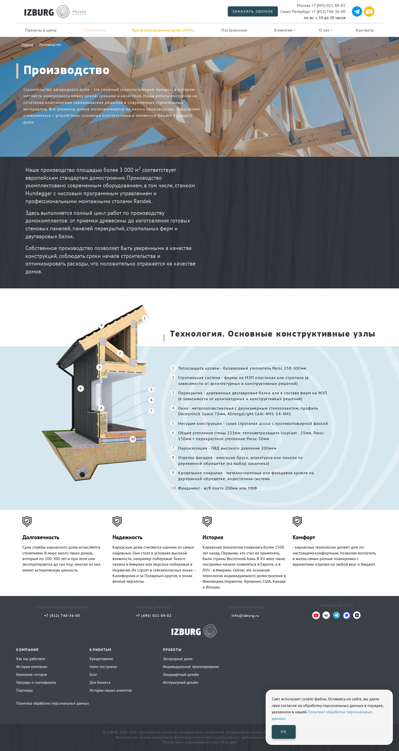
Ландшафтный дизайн (181, 674)
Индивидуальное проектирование (191, 666)
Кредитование (101, 658)
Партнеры (24, 690)
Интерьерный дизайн (180, 682)
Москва (79, 11)
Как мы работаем (30, 658)
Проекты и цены (40, 30)
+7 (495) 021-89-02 (321, 5)
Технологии (94, 30)
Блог (93, 674)
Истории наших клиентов (111, 690)
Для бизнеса (100, 682)
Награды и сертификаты (36, 682)
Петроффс (229, 742)
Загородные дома (177, 658)
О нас (324, 30)
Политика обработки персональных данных (52, 703)
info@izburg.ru (245, 615)
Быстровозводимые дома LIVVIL (163, 30)
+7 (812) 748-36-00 (313, 11)
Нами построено (103, 666)
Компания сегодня (31, 674)
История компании (31, 666)
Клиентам (283, 30)
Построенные (234, 30)
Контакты (365, 30)
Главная (27, 44)
